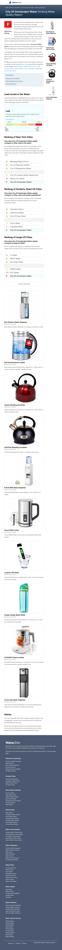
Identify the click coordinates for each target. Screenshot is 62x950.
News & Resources (11, 84)
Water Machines (10, 854)
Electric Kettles (10, 793)
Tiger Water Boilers (11, 795)
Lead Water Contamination (13, 838)
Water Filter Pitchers (11, 783)
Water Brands (9, 812)
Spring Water (9, 934)
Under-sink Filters (11, 875)
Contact (18, 943)
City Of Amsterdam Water (27, 7)
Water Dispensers (11, 845)
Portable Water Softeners (13, 909)
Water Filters (10, 865)
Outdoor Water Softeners (13, 907)
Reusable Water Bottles (12, 820)
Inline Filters (9, 871)
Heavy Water (9, 927)
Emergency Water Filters (13, 781)
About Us (10, 943)
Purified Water (10, 931)
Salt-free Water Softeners (13, 913)
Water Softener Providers (13, 911)
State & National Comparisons (14, 81)
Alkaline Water (10, 921)
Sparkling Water (10, 932)
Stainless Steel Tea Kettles (13, 800)
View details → (10, 119)
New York (17, 7)
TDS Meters (9, 889)
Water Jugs (9, 852)
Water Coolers (10, 856)
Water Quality (10, 886)
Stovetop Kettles (10, 802)
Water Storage (10, 936)
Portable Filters (11, 776)
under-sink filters (29, 68)
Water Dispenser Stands (12, 850)
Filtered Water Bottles (12, 779)
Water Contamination (13, 829)
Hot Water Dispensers (12, 860)
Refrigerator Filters (11, 873)
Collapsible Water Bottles (13, 814)
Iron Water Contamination (13, 836)
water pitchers (18, 66)
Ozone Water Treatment (12, 765)
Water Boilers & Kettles (13, 790)
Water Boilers (9, 804)
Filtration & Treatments (13, 758)
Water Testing (9, 891)
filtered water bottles (30, 66)
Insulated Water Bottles (12, 818)
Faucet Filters (9, 870)
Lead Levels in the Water (13, 78)
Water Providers (10, 7)
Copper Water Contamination (14, 832)
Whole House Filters (11, 877)
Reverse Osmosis (10, 767)
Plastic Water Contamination (14, 840)
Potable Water (10, 895)
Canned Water (10, 923)
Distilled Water (10, 925)
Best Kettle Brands (11, 799)
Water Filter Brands (11, 881)
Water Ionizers (10, 763)
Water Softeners (11, 902)
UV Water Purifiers (11, 771)
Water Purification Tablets (13, 769)
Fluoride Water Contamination (14, 834)
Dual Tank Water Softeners (13, 905)
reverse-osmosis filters (16, 68)
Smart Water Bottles (11, 822)
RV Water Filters (10, 785)
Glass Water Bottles (11, 816)
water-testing (25, 64)
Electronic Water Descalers (13, 761)
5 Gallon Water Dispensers (13, 848)
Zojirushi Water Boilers (12, 797)
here (11, 58)
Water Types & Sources (13, 918)
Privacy (24, 943)
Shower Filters (10, 879)
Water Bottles (10, 810)
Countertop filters (11, 868)
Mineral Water (10, 929)
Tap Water (8, 897)
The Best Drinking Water (12, 893)
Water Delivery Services (12, 858)
